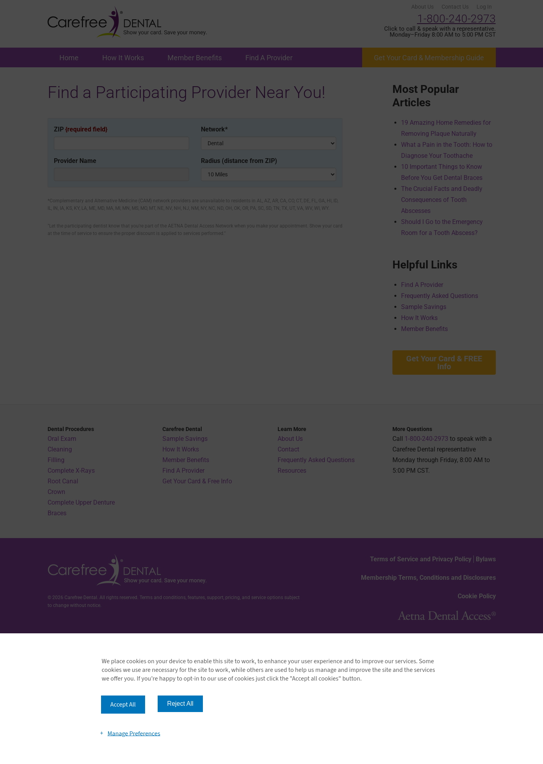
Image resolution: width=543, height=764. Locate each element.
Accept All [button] (123, 704)
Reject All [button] (180, 703)
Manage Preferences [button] (133, 733)
